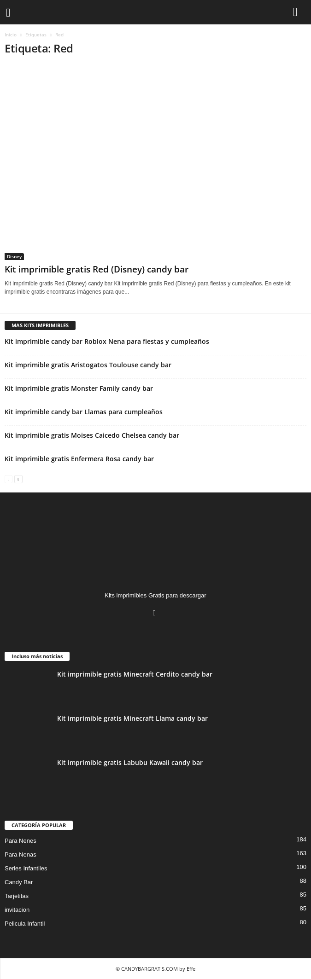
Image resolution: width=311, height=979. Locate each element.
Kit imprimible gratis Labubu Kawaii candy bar (130, 762)
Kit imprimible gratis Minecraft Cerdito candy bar (134, 674)
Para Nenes (20, 840)
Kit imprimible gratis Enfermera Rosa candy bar (79, 458)
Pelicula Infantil (25, 923)
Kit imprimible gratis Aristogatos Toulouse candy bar (88, 364)
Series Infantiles (26, 868)
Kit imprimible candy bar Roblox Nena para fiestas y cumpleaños (107, 341)
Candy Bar (19, 882)
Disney (14, 256)
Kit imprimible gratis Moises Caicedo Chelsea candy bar (92, 435)
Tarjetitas (17, 895)
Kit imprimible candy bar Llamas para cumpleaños (84, 411)
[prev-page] (8, 478)
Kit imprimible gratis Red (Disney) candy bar (96, 269)
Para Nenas (20, 854)
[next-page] (18, 478)
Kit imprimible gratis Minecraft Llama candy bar (132, 718)
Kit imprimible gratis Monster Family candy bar (79, 388)
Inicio (11, 34)
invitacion (17, 909)
